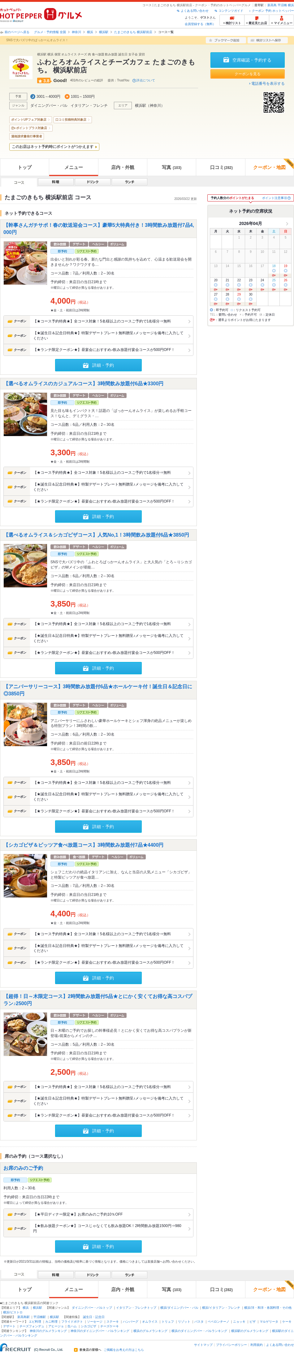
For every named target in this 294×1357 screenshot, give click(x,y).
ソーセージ (94, 1321)
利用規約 (256, 1344)
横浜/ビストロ (13, 1312)
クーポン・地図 (273, 164)
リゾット (184, 1321)
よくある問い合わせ (195, 10)
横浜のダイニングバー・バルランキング (199, 1331)
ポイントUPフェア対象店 (28, 119)
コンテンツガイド (230, 10)
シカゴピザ (88, 1326)
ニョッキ (239, 1321)
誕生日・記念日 (94, 1317)
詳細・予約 (103, 365)
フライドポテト (72, 1321)
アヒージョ (56, 1326)
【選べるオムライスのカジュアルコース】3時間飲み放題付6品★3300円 (83, 383)
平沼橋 (282, 5)
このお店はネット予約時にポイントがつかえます (52, 147)
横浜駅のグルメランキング (249, 1331)
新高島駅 (23, 1317)
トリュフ (168, 1321)
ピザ (252, 1321)
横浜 (291, 5)
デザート (9, 1326)
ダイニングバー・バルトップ (92, 1307)
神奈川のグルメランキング (48, 1331)
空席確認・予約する (251, 60)
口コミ (221, 167)
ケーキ (287, 1321)
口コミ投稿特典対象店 (70, 119)
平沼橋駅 (39, 1317)
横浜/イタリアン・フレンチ (221, 1307)
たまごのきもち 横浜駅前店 (133, 32)
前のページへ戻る (17, 32)
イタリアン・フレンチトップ (136, 1307)
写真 (171, 167)
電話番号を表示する (268, 83)
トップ (25, 167)
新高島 (272, 5)
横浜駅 (103, 32)
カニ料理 (51, 1321)
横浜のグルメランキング (150, 1331)
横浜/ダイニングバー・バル (179, 1307)
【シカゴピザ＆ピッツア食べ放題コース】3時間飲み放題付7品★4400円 (83, 844)
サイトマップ (203, 1344)
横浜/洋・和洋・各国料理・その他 (268, 1307)
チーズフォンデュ (31, 1326)
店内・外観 (122, 167)
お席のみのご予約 (23, 1167)
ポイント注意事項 (274, 198)
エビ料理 (35, 1321)
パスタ (199, 1321)
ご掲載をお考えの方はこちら (124, 1349)
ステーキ (112, 1321)
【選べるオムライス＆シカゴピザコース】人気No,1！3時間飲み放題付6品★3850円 (96, 535)
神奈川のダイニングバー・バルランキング (100, 1331)
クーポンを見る (248, 74)
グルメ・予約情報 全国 (50, 32)
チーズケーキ (109, 1326)
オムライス (150, 1321)
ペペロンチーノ (218, 1321)
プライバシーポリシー (231, 1344)
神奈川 (76, 32)
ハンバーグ (130, 1321)
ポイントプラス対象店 (31, 128)
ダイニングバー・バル (48, 105)
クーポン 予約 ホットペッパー (273, 10)
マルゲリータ (269, 1321)
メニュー (73, 167)
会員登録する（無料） (200, 24)
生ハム (72, 1326)
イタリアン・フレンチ (89, 105)
